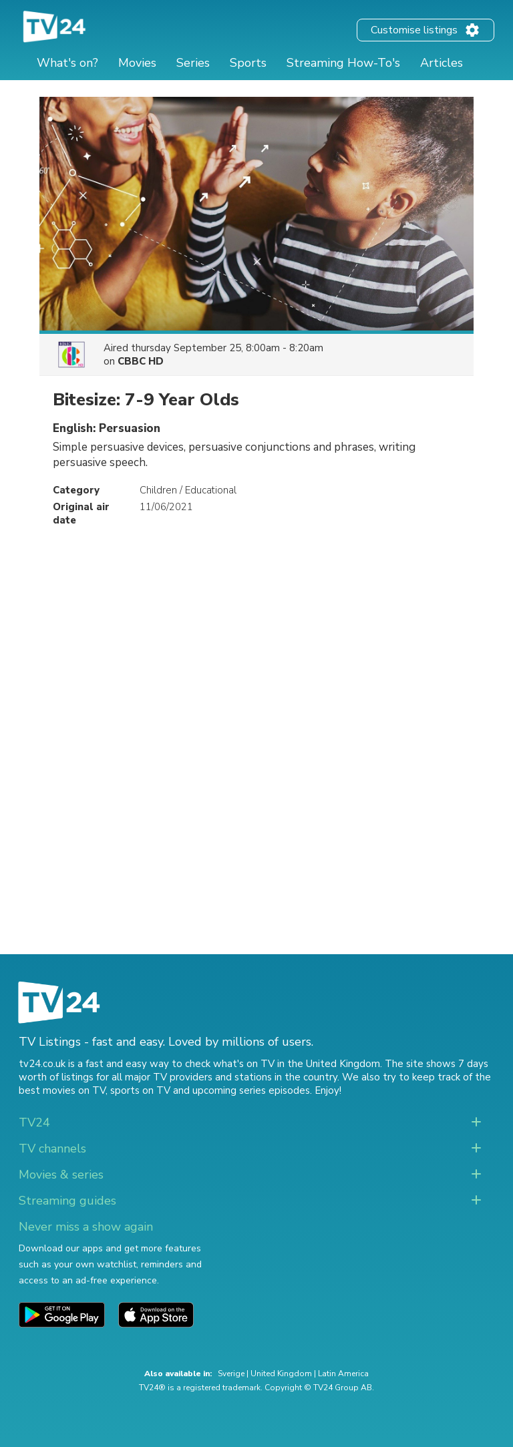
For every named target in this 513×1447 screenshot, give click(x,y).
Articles (441, 63)
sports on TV (140, 1090)
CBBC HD (141, 361)
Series (193, 63)
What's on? (67, 63)
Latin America (343, 1373)
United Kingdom (281, 1373)
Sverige (231, 1373)
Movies (137, 63)
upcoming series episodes (251, 1090)
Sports (248, 63)
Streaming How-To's (343, 63)
